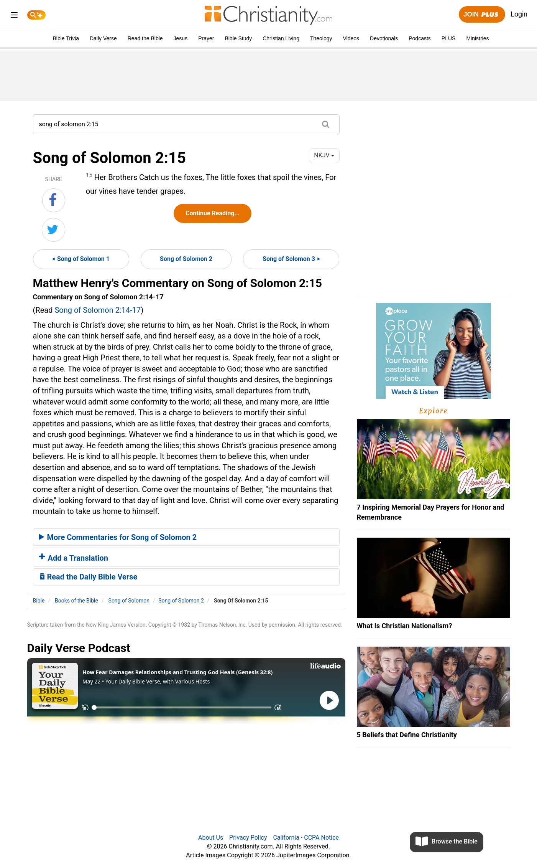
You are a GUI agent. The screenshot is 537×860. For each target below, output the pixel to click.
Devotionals (384, 38)
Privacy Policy (248, 837)
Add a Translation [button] (73, 558)
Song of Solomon (128, 601)
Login (519, 14)
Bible (39, 601)
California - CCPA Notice (306, 837)
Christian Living (281, 38)
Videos (351, 38)
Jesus (181, 38)
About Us (210, 837)
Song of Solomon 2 (186, 258)
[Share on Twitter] (53, 230)
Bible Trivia (66, 38)
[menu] (14, 16)
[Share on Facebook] (53, 200)
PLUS (449, 38)
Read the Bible (145, 38)
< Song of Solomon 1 (81, 258)
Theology (321, 38)
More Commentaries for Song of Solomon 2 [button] (118, 537)
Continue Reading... (213, 213)
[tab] (186, 537)
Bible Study (238, 38)
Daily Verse (103, 38)
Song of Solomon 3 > (291, 258)
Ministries (477, 38)
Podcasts (420, 38)
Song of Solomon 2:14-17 (97, 310)
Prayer (206, 38)
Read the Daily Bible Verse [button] (88, 576)
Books (76, 601)
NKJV (324, 155)
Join (481, 15)
